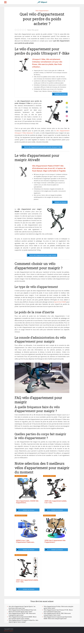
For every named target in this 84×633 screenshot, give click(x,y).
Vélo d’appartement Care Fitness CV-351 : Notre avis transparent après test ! (58, 610)
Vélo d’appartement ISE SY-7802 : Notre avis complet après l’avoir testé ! (57, 614)
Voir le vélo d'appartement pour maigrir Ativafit (43, 255)
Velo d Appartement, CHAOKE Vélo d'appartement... (27, 502)
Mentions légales (8, 631)
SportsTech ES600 (60, 302)
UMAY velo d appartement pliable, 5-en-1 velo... (56, 502)
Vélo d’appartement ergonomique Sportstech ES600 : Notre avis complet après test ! (58, 617)
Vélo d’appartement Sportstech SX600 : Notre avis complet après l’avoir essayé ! (22, 617)
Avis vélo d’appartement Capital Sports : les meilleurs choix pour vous (22, 607)
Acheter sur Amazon (60, 94)
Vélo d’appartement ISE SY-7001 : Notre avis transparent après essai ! (22, 614)
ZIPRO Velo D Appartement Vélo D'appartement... (55, 541)
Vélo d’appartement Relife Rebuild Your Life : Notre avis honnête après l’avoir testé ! (23, 610)
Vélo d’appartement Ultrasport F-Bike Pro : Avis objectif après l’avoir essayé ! (23, 621)
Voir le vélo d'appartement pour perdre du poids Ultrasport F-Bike (42, 147)
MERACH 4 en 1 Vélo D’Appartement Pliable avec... (25, 541)
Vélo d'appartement (41, 11)
